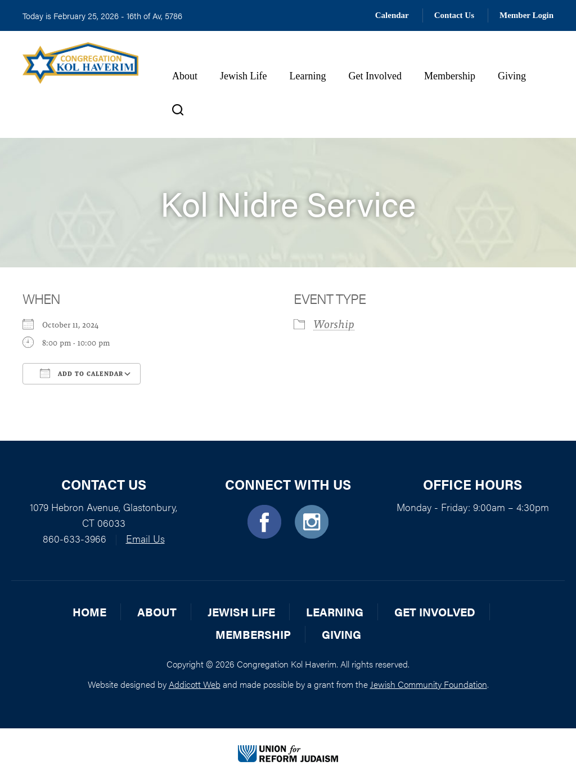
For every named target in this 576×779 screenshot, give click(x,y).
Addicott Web (194, 684)
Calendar (392, 15)
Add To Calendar (81, 373)
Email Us (145, 538)
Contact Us (454, 15)
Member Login (527, 15)
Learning (307, 76)
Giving (512, 76)
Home (89, 611)
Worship (333, 324)
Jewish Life (243, 76)
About (184, 76)
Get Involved (374, 76)
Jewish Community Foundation (428, 684)
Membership (449, 76)
